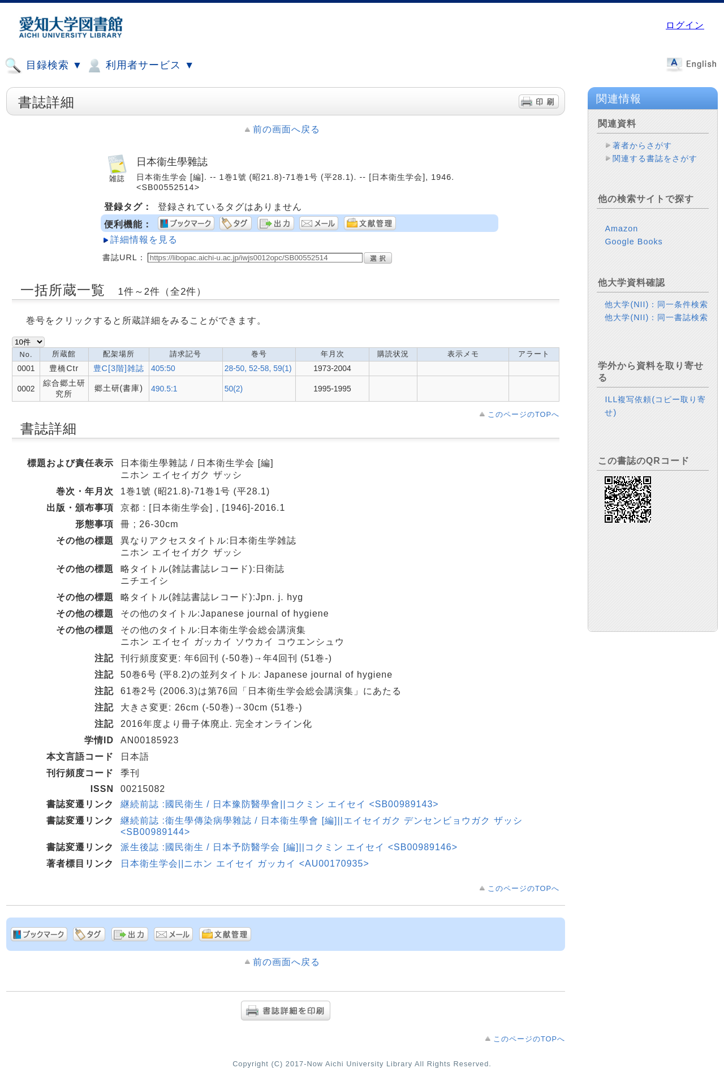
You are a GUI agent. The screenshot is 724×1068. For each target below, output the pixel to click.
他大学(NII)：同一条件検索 (656, 304)
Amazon (621, 228)
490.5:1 (164, 388)
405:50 (163, 368)
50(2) (234, 388)
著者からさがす (642, 145)
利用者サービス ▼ (140, 65)
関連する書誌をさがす (655, 158)
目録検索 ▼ (44, 65)
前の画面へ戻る (286, 129)
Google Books (633, 241)
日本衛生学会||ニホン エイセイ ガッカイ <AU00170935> (244, 863)
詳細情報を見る (144, 239)
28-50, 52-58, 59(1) (258, 368)
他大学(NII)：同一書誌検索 (656, 317)
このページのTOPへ (523, 414)
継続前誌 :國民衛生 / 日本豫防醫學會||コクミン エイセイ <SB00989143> (279, 804)
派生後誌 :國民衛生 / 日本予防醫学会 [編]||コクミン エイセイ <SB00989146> (289, 847)
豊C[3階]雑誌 (118, 368)
